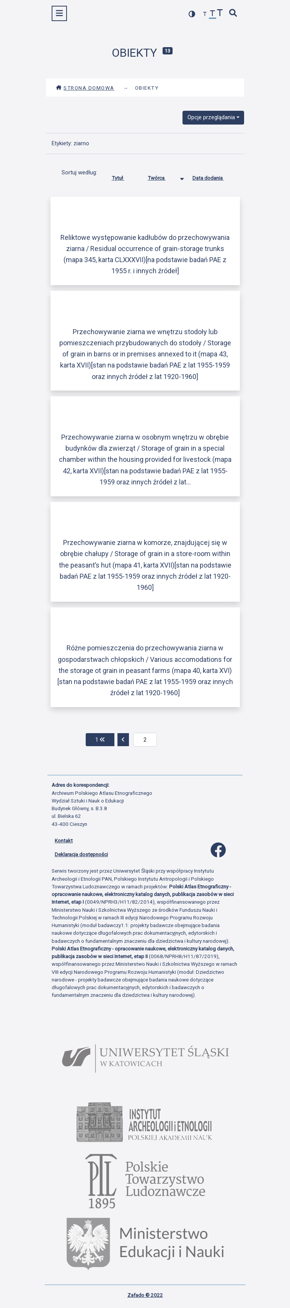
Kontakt (64, 840)
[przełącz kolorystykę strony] (192, 14)
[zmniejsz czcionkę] (205, 14)
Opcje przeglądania (211, 117)
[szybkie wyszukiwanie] (233, 13)
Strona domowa (85, 88)
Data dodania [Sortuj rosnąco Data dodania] (213, 176)
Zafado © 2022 (145, 1295)
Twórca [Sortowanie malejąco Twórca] (162, 176)
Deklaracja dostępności (81, 854)
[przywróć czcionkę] (213, 14)
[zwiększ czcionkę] (220, 13)
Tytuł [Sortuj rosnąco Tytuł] (124, 176)
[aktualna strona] (145, 740)
